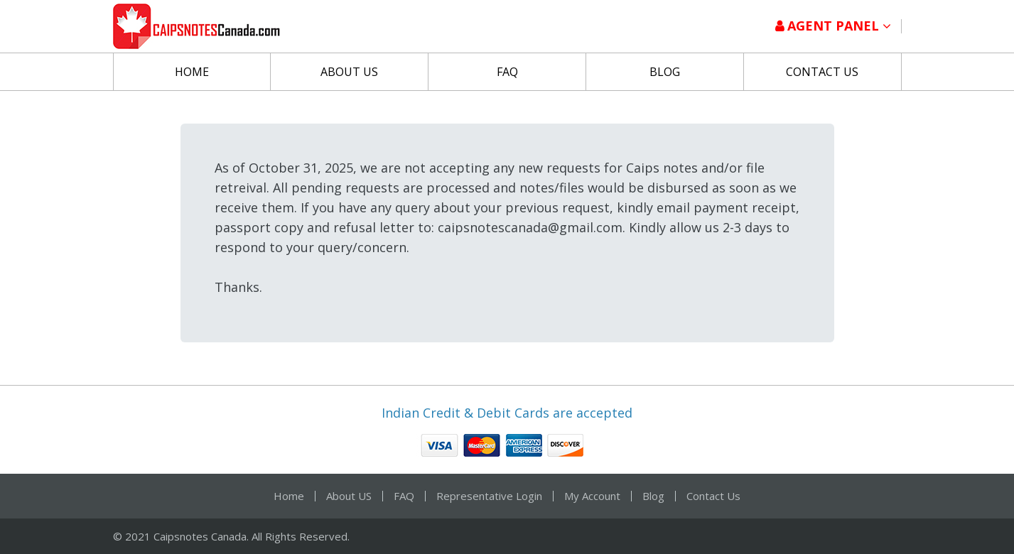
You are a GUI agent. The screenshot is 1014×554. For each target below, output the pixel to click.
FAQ (507, 72)
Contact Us (822, 72)
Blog (664, 72)
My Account (592, 496)
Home (192, 72)
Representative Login (489, 496)
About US (349, 72)
